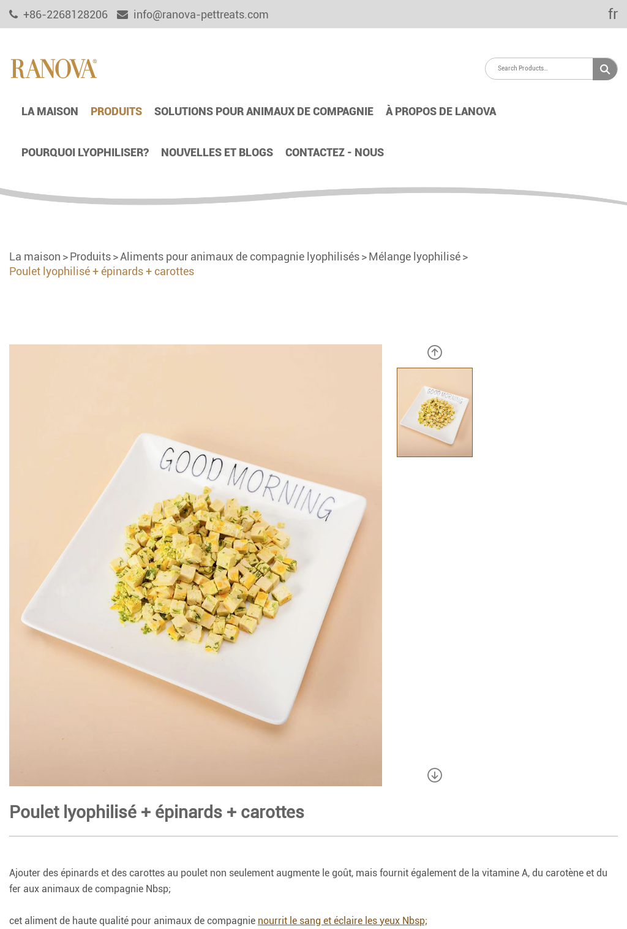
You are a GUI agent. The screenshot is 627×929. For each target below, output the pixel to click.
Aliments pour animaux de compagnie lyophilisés (239, 256)
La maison (49, 111)
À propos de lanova (441, 111)
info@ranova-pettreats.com (193, 14)
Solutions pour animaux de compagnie (264, 111)
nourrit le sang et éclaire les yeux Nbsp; (342, 921)
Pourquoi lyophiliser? (85, 152)
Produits (116, 111)
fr (604, 14)
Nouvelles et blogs (217, 152)
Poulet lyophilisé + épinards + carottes (101, 271)
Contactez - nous (334, 152)
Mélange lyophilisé (414, 256)
